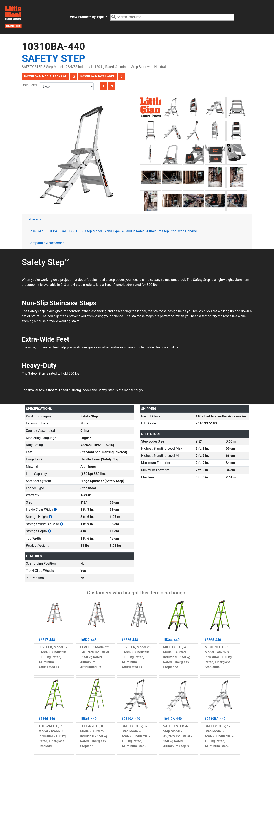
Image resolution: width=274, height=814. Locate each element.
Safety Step (53, 58)
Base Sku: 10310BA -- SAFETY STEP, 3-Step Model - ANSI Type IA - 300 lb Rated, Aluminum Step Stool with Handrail (112, 231)
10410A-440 (172, 719)
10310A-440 (131, 719)
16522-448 (88, 640)
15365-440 (213, 640)
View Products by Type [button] (87, 17)
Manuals (34, 219)
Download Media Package (45, 76)
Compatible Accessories (46, 243)
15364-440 (171, 640)
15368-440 (88, 719)
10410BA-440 (215, 719)
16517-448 (47, 640)
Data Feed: (30, 85)
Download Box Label (97, 76)
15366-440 (47, 719)
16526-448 (130, 640)
